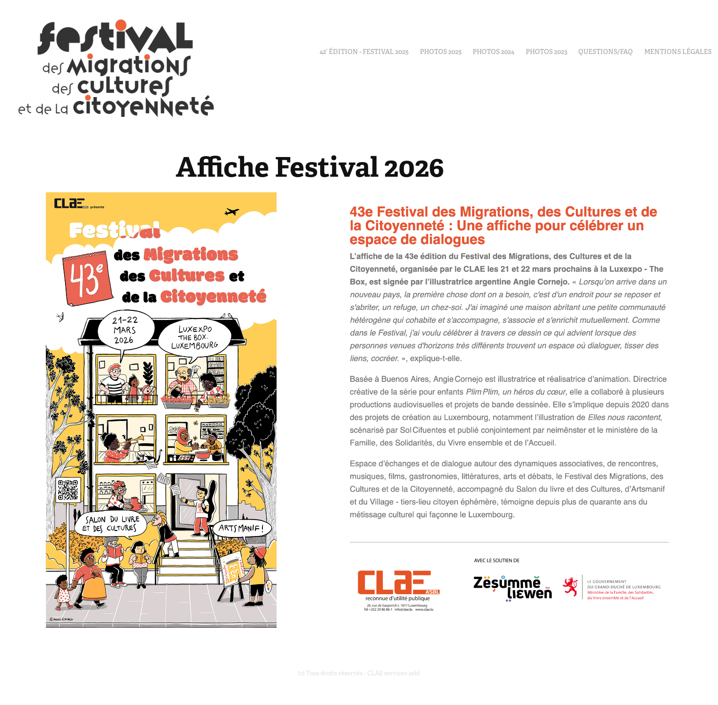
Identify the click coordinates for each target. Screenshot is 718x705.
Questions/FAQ (605, 52)
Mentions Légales (678, 52)
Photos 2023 (546, 52)
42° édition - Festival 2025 (364, 52)
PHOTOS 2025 (441, 52)
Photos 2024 (493, 52)
